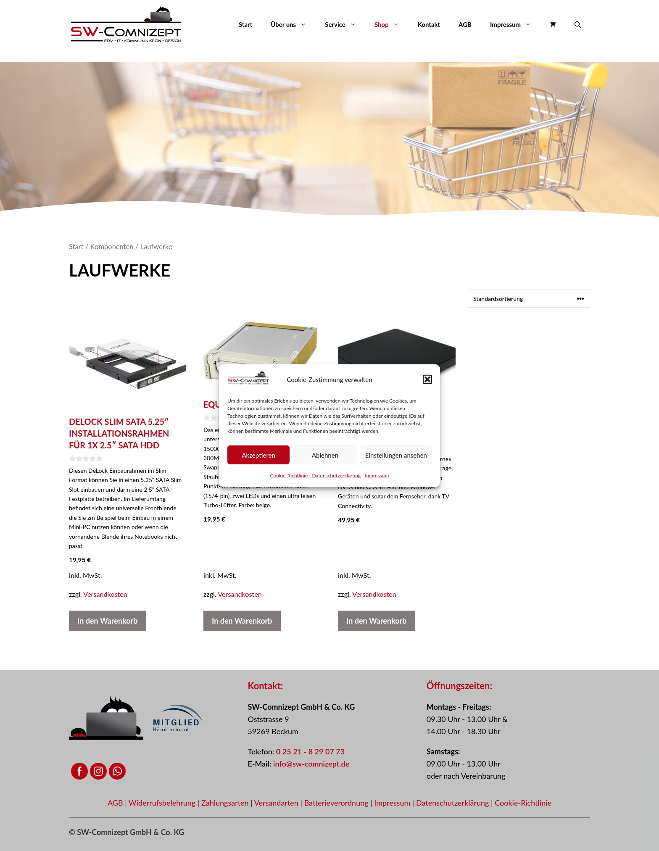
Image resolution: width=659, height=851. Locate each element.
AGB (465, 24)
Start (245, 24)
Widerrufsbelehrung (163, 802)
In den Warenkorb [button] (107, 620)
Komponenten (112, 246)
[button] (427, 386)
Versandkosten (105, 594)
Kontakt (429, 24)
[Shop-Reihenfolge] (529, 299)
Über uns (293, 24)
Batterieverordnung (337, 802)
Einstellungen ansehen (396, 461)
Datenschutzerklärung (336, 482)
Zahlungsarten (225, 802)
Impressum (377, 482)
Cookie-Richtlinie (289, 482)
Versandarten (277, 802)
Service (345, 24)
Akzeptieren (258, 461)
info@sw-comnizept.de (311, 763)
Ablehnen (325, 461)
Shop (391, 24)
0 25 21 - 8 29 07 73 (310, 751)
